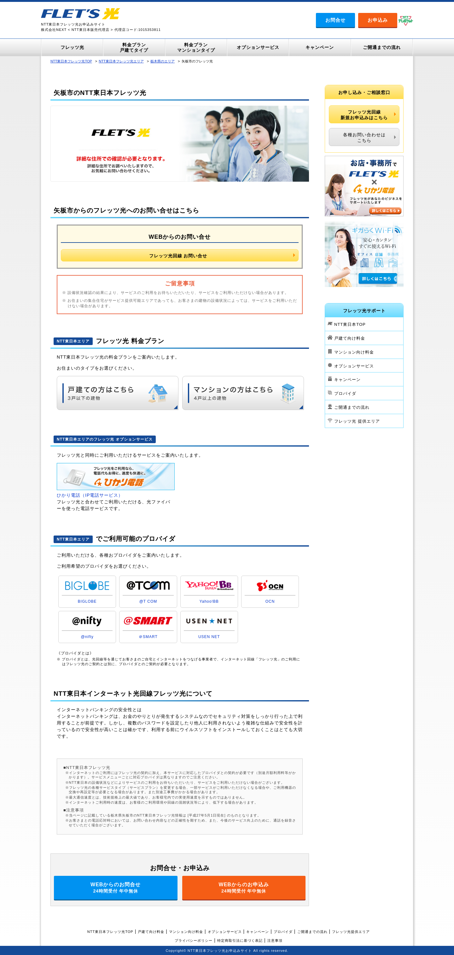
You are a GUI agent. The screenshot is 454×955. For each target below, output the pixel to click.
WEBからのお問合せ (115, 887)
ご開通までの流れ (352, 407)
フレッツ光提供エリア (351, 932)
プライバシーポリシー (193, 940)
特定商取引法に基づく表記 (240, 940)
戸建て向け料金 (349, 338)
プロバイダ (345, 393)
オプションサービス (354, 365)
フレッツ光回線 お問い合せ (178, 255)
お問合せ (335, 20)
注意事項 (274, 940)
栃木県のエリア (162, 61)
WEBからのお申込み (244, 887)
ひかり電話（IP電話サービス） (90, 495)
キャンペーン (347, 379)
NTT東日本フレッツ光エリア (121, 61)
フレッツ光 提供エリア (357, 421)
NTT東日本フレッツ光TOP (71, 61)
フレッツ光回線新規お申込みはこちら (364, 114)
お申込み (378, 20)
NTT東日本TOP (350, 324)
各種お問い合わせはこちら (364, 137)
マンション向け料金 (354, 352)
